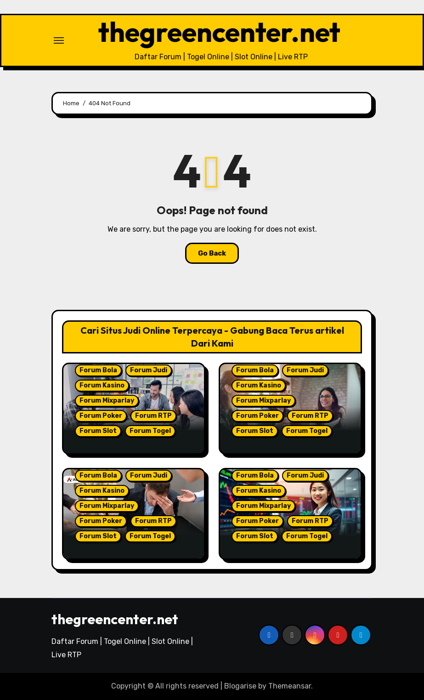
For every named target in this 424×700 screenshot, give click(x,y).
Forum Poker (100, 416)
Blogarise (240, 686)
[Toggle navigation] (58, 40)
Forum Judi (148, 370)
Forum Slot (98, 431)
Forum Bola (98, 370)
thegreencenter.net (219, 31)
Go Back (212, 253)
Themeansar (289, 686)
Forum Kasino (101, 385)
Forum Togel (150, 431)
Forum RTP (153, 416)
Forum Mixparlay (106, 400)
